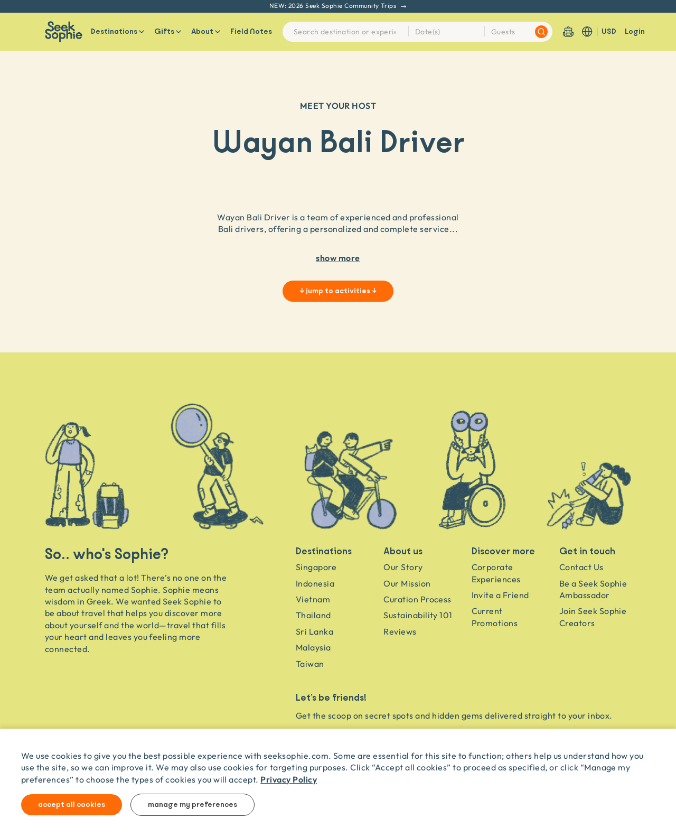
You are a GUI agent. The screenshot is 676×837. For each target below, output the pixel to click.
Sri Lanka (314, 631)
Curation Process (417, 599)
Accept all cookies (71, 804)
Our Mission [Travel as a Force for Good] (406, 583)
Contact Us (581, 567)
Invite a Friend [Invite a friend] (500, 595)
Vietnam (313, 599)
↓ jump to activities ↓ (338, 291)
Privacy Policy (288, 779)
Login (635, 31)
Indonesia (315, 583)
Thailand (313, 615)
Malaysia (313, 647)
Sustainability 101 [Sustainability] (418, 615)
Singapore (316, 567)
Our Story (402, 567)
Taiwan (310, 663)
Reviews (399, 631)
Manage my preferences (192, 804)
